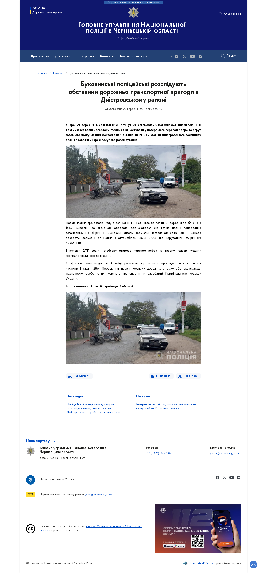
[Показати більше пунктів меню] (171, 56)
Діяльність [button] (62, 56)
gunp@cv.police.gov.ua (224, 453)
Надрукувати (81, 376)
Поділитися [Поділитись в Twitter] (190, 376)
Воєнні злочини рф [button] (133, 56)
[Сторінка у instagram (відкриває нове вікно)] (200, 56)
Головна (42, 73)
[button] (41, 441)
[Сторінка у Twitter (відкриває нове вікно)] (184, 56)
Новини (57, 73)
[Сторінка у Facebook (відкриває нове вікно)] (176, 56)
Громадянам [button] (85, 56)
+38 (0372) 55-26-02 (159, 453)
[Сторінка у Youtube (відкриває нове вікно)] (192, 56)
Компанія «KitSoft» (201, 563)
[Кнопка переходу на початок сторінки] (253, 564)
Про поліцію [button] (40, 56)
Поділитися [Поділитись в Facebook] (164, 376)
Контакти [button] (107, 56)
